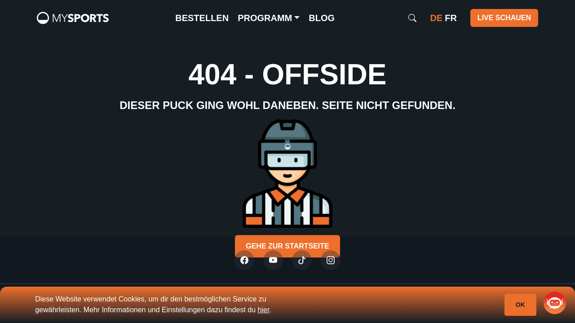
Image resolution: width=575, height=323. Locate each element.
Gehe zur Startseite (287, 246)
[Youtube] (273, 260)
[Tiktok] (302, 260)
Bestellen (202, 18)
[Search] (412, 18)
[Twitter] (244, 260)
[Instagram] (331, 260)
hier (264, 310)
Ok (520, 304)
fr (451, 18)
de (436, 18)
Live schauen (504, 18)
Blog (322, 18)
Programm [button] (265, 18)
